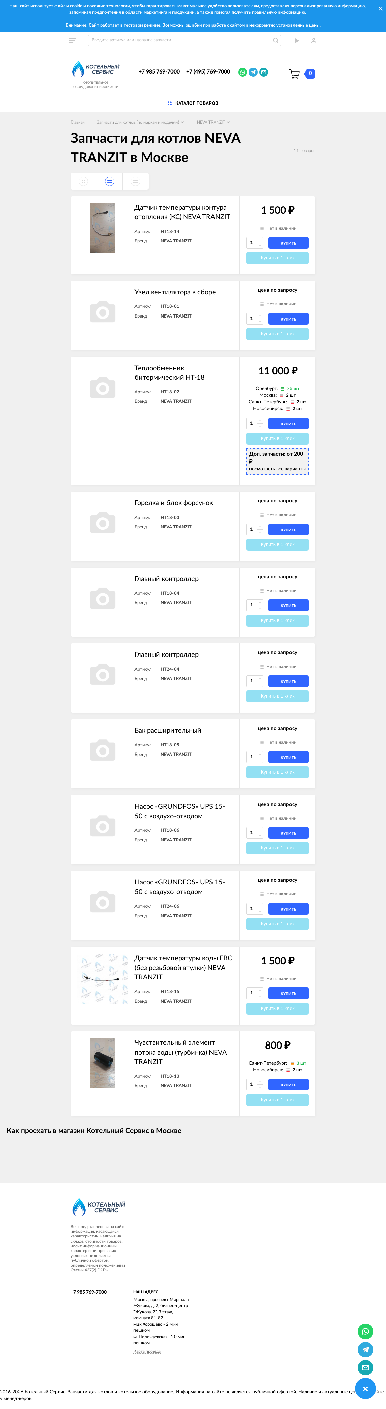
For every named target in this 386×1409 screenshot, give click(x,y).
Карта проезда (147, 1351)
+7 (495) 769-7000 (208, 72)
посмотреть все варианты (277, 469)
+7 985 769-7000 (159, 72)
